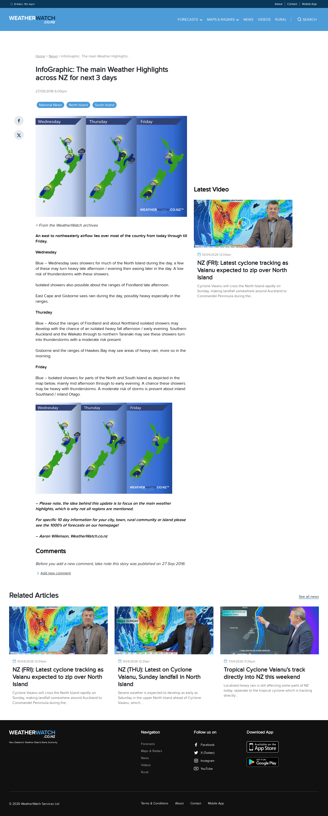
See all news (309, 597)
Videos (264, 19)
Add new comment (54, 573)
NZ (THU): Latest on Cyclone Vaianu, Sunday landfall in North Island (159, 677)
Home (40, 56)
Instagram (204, 761)
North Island (78, 105)
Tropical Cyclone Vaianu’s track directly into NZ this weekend (264, 673)
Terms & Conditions (154, 803)
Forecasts (190, 19)
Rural (281, 19)
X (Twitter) (204, 753)
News (248, 19)
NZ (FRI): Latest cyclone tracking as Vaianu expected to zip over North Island (242, 270)
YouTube (203, 769)
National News (50, 105)
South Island (104, 105)
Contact (292, 4)
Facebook (204, 745)
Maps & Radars (223, 19)
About (278, 4)
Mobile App (309, 4)
